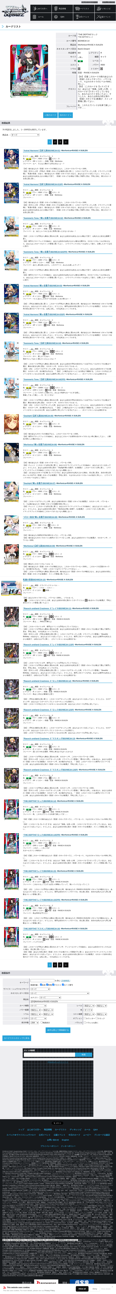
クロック (100, 1018)
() (41, 150)
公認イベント (105, 17)
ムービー (87, 1135)
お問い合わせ (109, 2)
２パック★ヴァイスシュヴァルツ (21, 1135)
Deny (95, 1289)
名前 (43, 985)
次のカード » (65, 115)
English (65, 1140)
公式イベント (83, 17)
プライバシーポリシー (49, 1146)
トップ (21, 1129)
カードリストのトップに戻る (16, 1038)
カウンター (89, 1018)
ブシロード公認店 (90, 2)
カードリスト (83, 9)
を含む (45, 981)
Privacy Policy (50, 1290)
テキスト (56, 985)
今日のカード (74, 1135)
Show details (106, 1289)
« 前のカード (50, 115)
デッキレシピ (105, 9)
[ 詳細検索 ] (65, 981)
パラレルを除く (91, 1023)
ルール (41, 17)
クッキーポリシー (68, 1146)
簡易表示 (45, 1023)
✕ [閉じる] (112, 1287)
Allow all (82, 1289)
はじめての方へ (41, 9)
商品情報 (62, 9)
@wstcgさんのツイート (58, 1062)
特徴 (49, 985)
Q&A (62, 17)
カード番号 (67, 985)
